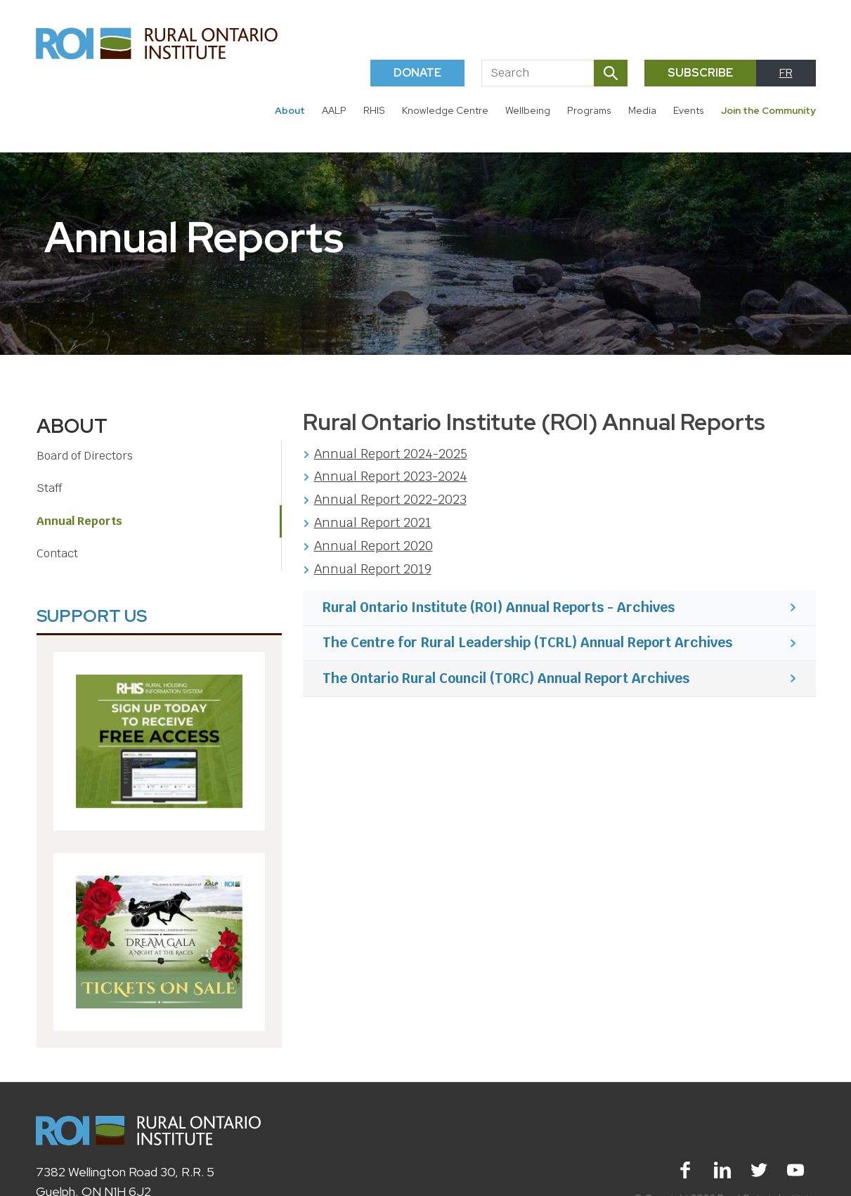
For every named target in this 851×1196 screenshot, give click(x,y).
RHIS (374, 110)
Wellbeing (527, 110)
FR (786, 72)
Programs (589, 110)
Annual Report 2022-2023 (390, 499)
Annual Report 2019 (372, 569)
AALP (334, 110)
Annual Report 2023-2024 (390, 476)
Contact (57, 553)
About (290, 110)
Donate (417, 72)
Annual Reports (79, 521)
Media (642, 110)
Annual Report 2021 (372, 522)
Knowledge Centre (445, 110)
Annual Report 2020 (373, 546)
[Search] (537, 73)
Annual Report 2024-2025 (390, 454)
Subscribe (700, 72)
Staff (49, 488)
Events (688, 110)
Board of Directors (85, 455)
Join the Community (768, 110)
